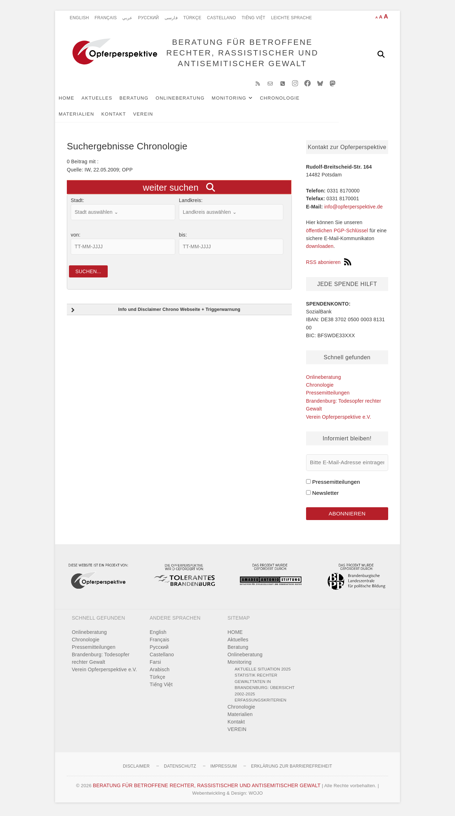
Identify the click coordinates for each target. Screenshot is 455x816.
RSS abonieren (329, 264)
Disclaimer (136, 769)
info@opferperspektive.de (353, 209)
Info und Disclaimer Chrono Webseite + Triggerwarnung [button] (154, 313)
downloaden (320, 248)
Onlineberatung (191, 100)
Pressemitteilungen (328, 395)
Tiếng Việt (254, 17)
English (79, 17)
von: (75, 237)
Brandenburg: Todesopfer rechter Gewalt (100, 661)
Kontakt (82, 116)
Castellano (221, 17)
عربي (127, 17)
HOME (78, 100)
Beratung (145, 100)
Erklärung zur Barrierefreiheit (291, 769)
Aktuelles (108, 100)
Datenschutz (180, 769)
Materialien (336, 100)
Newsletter (325, 495)
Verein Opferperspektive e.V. (338, 419)
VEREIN (112, 116)
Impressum (223, 769)
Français (106, 17)
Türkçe (192, 17)
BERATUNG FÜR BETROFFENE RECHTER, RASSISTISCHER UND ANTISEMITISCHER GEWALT (241, 54)
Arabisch (160, 672)
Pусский (148, 17)
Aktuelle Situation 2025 (263, 671)
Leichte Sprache (291, 17)
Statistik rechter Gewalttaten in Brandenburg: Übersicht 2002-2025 (265, 687)
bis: (183, 237)
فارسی (171, 17)
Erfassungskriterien (261, 703)
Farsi (155, 665)
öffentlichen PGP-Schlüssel (337, 233)
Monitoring (241, 100)
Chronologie (291, 100)
